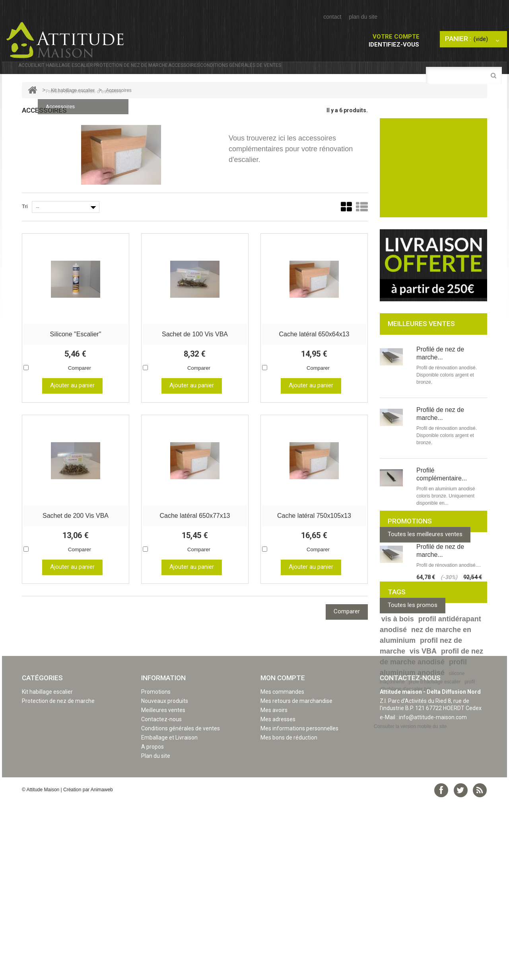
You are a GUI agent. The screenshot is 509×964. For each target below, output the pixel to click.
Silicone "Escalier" (75, 348)
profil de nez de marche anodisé (431, 759)
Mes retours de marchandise (296, 864)
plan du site (363, 17)
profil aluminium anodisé (423, 770)
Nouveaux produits (164, 864)
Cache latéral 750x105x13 (314, 529)
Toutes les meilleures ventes (425, 549)
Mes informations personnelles (299, 891)
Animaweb (102, 952)
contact (332, 17)
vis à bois (397, 722)
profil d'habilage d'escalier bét (427, 788)
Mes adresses (277, 882)
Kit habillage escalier (95, 70)
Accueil (35, 70)
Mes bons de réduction (288, 900)
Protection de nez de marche (196, 70)
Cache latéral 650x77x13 (194, 529)
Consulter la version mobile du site (410, 889)
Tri (25, 222)
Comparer (79, 382)
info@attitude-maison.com (433, 880)
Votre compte (396, 36)
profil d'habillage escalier (434, 785)
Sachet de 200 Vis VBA (76, 529)
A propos (152, 909)
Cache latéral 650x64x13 (314, 348)
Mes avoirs (274, 873)
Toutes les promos (412, 664)
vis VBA (423, 754)
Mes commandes (282, 854)
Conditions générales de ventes (368, 70)
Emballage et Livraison (169, 900)
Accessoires (279, 73)
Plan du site (155, 918)
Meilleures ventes (163, 873)
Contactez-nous (161, 882)
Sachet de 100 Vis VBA (195, 348)
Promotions (156, 854)
